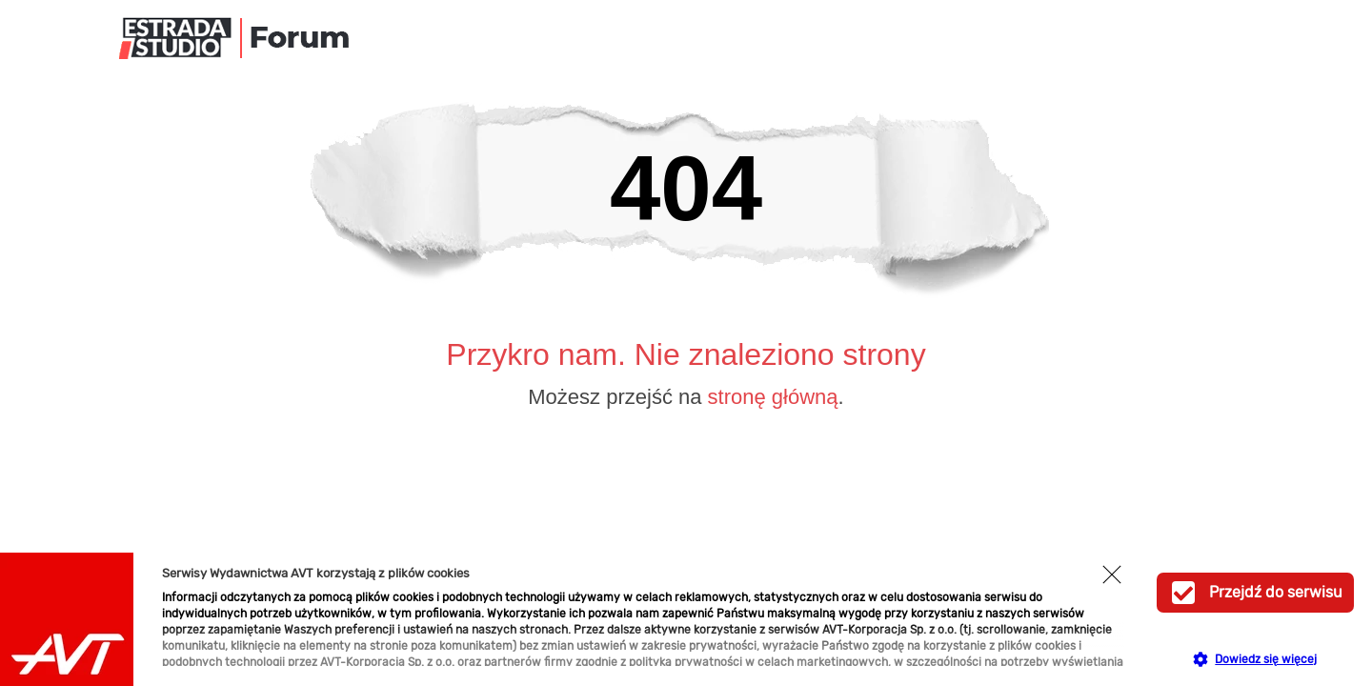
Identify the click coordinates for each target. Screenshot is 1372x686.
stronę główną (773, 397)
